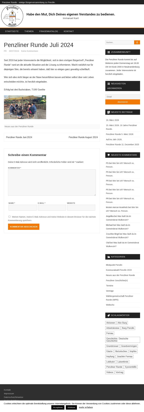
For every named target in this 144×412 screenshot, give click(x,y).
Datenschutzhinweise (13, 397)
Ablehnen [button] (71, 407)
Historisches (121, 351)
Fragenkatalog (48, 31)
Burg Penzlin (128, 328)
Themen (28, 31)
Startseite (12, 31)
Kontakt (69, 31)
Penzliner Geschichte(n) (117, 280)
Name (12, 203)
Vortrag (119, 372)
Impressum (9, 393)
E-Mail (41, 203)
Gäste (109, 351)
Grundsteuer (112, 346)
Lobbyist (110, 362)
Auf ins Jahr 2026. (114, 139)
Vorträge (110, 291)
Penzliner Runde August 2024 (83, 137)
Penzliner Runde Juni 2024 (19, 137)
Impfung (110, 356)
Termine (109, 286)
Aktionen (110, 323)
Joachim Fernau (124, 356)
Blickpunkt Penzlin (114, 265)
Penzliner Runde (114, 367)
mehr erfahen (86, 407)
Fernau (109, 333)
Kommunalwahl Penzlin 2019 (119, 270)
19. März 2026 (112, 120)
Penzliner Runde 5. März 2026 (119, 134)
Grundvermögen (129, 346)
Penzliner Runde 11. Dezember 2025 (122, 144)
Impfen (133, 351)
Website (71, 203)
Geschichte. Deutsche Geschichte (117, 339)
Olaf (108, 243)
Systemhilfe (131, 367)
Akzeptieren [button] (58, 407)
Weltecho (110, 305)
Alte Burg (122, 323)
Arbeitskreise (112, 328)
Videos (109, 372)
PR (5, 51)
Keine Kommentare (29, 51)
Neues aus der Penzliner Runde (19, 126)
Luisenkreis (122, 362)
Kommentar (14, 168)
